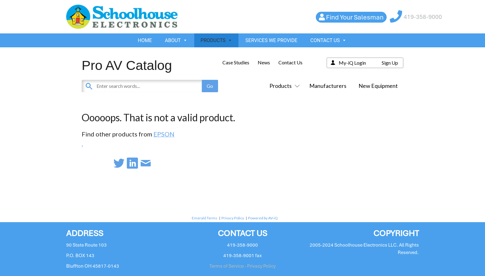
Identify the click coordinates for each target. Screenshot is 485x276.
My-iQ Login (352, 63)
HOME (145, 40)
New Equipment (378, 85)
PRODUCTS (216, 40)
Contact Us (290, 62)
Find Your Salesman (355, 17)
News (264, 62)
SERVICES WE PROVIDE (271, 40)
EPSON (163, 134)
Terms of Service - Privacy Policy (242, 266)
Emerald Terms (204, 218)
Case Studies (235, 62)
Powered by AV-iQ (263, 218)
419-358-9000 (423, 17)
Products (283, 85)
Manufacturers (327, 85)
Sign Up (390, 63)
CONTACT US (328, 40)
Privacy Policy (232, 218)
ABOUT (176, 40)
